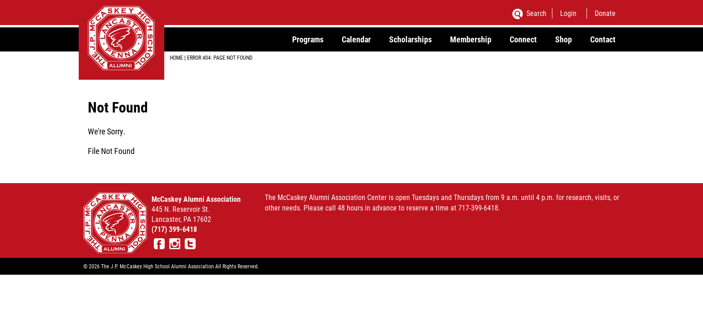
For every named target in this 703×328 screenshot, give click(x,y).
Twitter (190, 244)
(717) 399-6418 (174, 229)
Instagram (175, 244)
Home (176, 57)
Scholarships (410, 39)
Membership (470, 39)
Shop (563, 39)
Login (568, 13)
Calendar (356, 39)
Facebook (159, 244)
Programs (308, 39)
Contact (603, 39)
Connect (523, 39)
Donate (605, 13)
